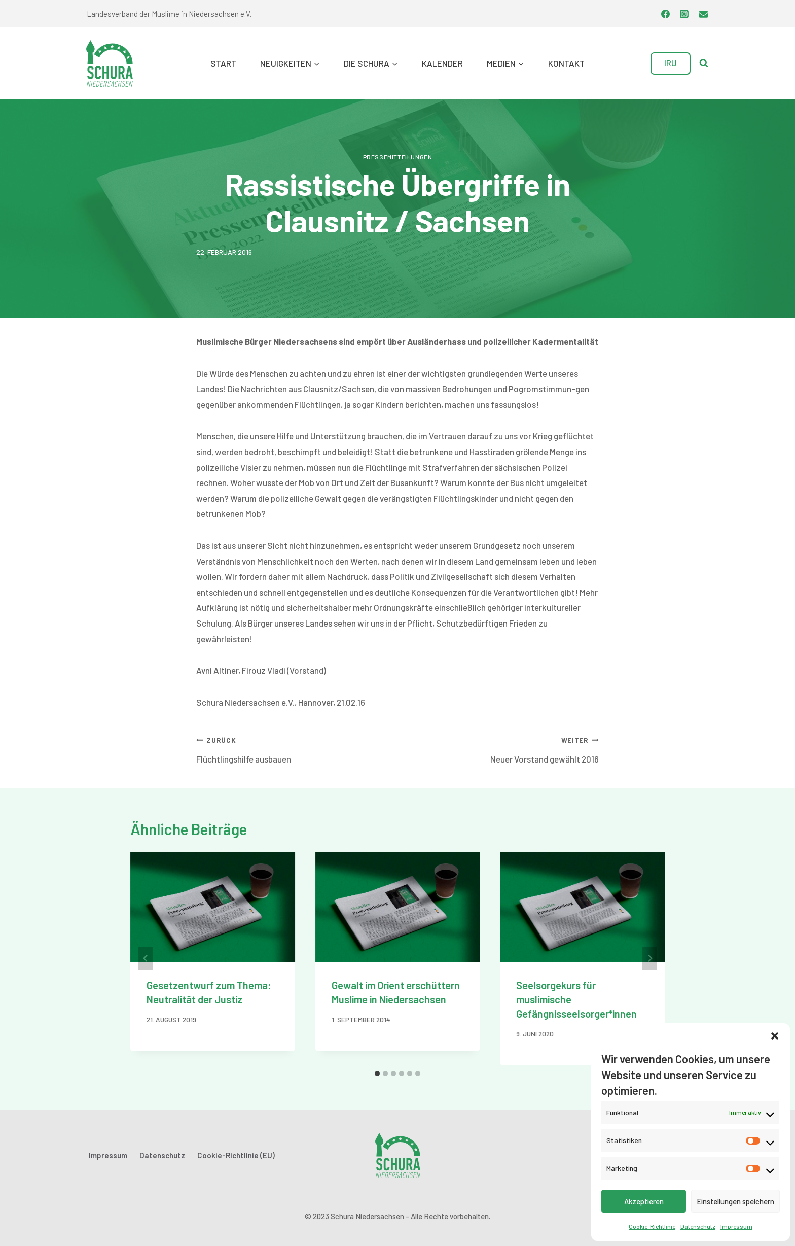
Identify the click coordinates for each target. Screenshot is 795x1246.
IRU (670, 63)
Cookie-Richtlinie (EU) (236, 1155)
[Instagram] (684, 13)
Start (223, 63)
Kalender (442, 63)
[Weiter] (649, 958)
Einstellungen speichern (735, 1201)
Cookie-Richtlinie (652, 1226)
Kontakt (566, 63)
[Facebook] (665, 13)
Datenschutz (697, 1226)
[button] (775, 1036)
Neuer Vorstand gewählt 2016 (502, 748)
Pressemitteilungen (397, 156)
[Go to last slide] (145, 958)
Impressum (736, 1226)
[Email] (703, 13)
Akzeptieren (644, 1201)
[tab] (377, 1073)
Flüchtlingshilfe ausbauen (292, 748)
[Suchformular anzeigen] (704, 63)
